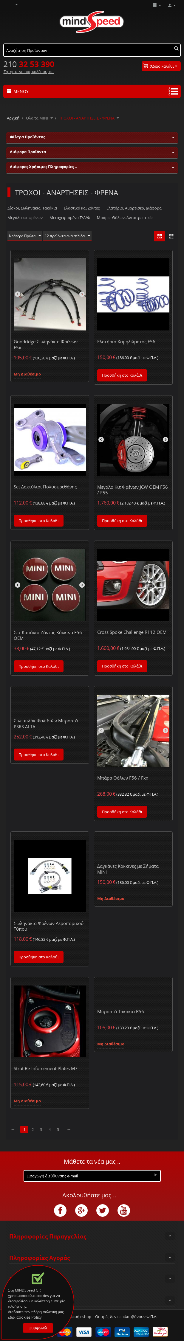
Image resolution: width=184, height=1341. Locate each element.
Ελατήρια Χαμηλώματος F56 (126, 342)
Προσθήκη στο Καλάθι (122, 375)
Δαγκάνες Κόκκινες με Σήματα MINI (128, 869)
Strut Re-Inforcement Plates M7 (46, 1069)
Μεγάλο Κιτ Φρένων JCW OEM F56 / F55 (132, 490)
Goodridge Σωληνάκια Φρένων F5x (46, 344)
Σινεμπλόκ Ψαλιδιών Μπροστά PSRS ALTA (46, 724)
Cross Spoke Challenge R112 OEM (131, 632)
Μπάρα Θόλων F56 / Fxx (122, 778)
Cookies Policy (29, 1317)
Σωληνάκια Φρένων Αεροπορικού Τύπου (49, 926)
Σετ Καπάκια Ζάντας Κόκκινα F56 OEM (48, 635)
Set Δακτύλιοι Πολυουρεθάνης (45, 487)
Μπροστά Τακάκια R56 (120, 1012)
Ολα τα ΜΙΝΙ (37, 118)
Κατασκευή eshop (75, 1317)
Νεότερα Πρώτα (26, 236)
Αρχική (13, 118)
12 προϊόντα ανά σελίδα (71, 236)
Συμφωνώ (38, 1328)
